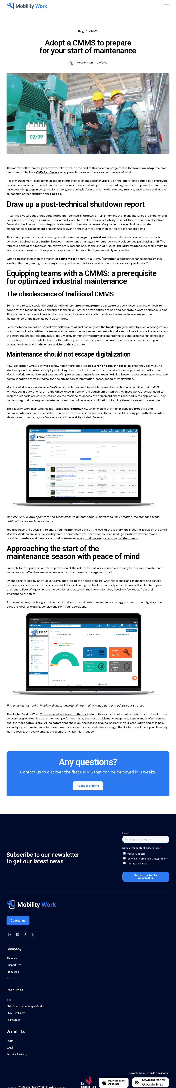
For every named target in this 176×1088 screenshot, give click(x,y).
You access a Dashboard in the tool (64, 714)
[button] (166, 6)
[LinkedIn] (10, 934)
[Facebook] (34, 934)
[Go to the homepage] (31, 905)
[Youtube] (18, 934)
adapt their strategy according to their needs (107, 538)
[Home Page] (27, 6)
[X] (26, 934)
